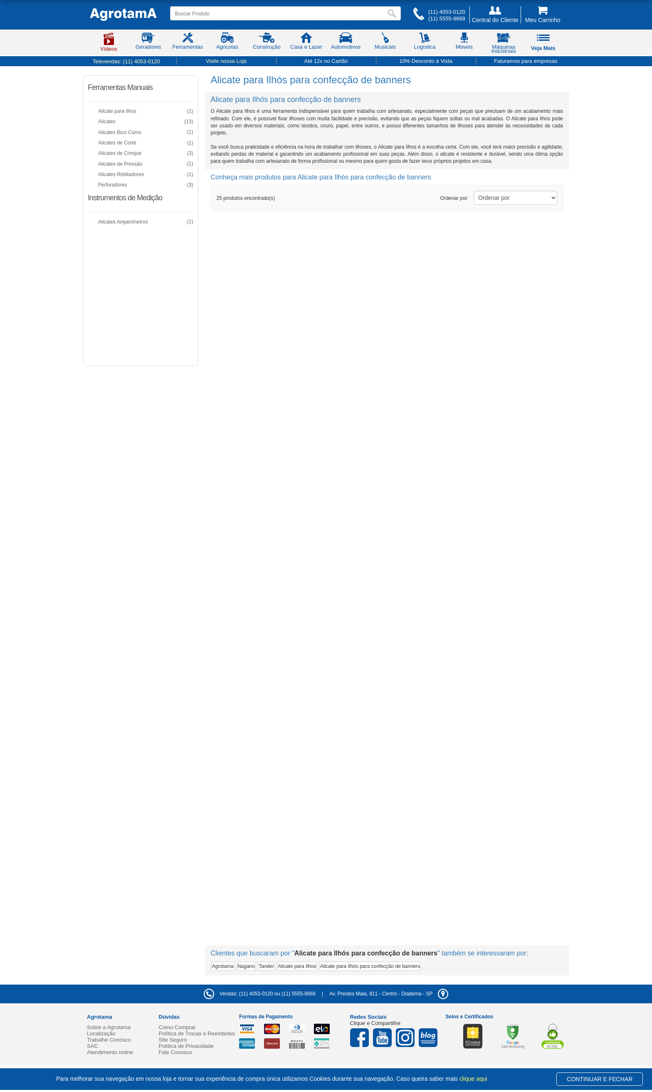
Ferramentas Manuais (120, 87)
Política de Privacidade (186, 1046)
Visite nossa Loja (226, 61)
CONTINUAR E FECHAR (599, 1079)
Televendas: (126, 61)
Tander (266, 966)
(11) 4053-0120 (446, 12)
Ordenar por (454, 198)
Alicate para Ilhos (297, 966)
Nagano (246, 966)
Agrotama (223, 966)
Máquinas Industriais (503, 44)
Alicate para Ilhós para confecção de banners (370, 966)
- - (388, 994)
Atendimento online (110, 1052)
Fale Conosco (175, 1052)
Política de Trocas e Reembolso (197, 1033)
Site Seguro (173, 1040)
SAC (92, 1046)
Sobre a (109, 1027)
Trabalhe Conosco (109, 1040)
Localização (101, 1033)
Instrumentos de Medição (125, 198)
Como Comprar (177, 1027)
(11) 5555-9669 (446, 18)
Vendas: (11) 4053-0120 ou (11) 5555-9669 (260, 994)
